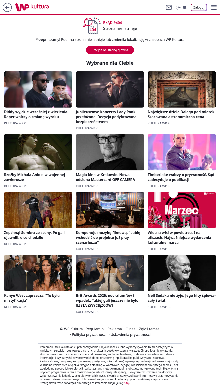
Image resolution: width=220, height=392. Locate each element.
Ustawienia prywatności (129, 334)
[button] (214, 7)
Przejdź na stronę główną (109, 50)
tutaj (126, 383)
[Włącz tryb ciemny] (181, 7)
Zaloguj (199, 7)
